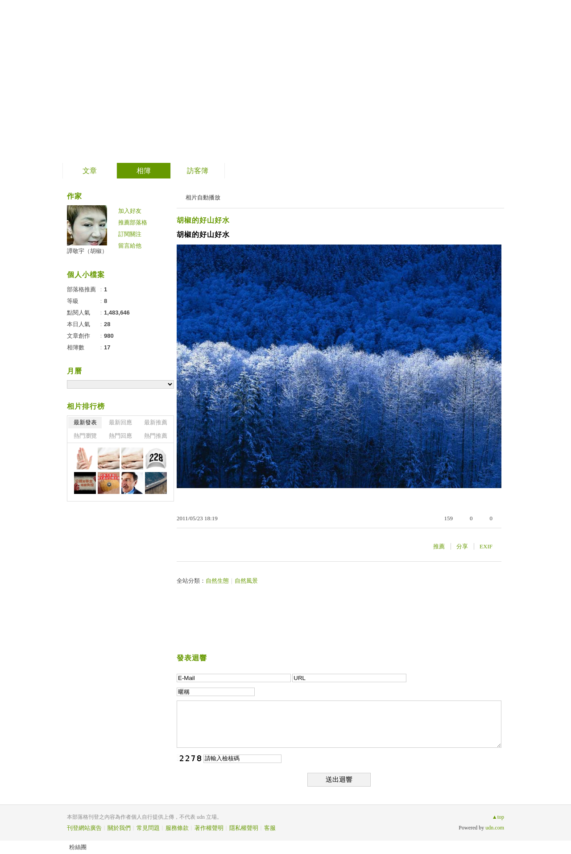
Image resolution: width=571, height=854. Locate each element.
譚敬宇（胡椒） (87, 251)
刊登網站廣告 (84, 828)
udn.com (494, 828)
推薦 (439, 546)
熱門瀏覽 (85, 435)
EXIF (486, 546)
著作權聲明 (208, 828)
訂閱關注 (129, 234)
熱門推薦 (155, 435)
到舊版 (296, 82)
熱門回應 (120, 435)
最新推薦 (155, 422)
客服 (270, 828)
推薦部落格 (132, 222)
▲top (498, 817)
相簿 (144, 170)
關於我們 (119, 828)
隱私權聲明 (243, 828)
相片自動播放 (203, 197)
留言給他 (129, 245)
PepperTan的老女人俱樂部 (174, 78)
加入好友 (129, 210)
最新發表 (85, 422)
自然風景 (246, 580)
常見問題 (148, 828)
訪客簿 (197, 170)
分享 (462, 546)
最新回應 (120, 422)
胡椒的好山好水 (203, 220)
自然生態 (217, 580)
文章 (90, 170)
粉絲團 (78, 847)
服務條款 (177, 828)
